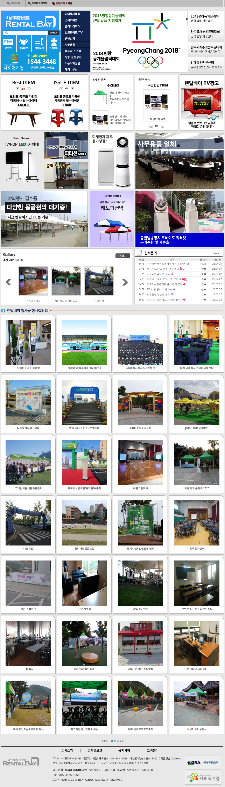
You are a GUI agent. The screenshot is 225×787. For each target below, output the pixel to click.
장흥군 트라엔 (28, 608)
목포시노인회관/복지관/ (33, 300)
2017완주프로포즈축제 (140, 729)
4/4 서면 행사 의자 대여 (160, 289)
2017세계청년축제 (84, 669)
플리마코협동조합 (84, 548)
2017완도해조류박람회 (140, 669)
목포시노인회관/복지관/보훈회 (84, 488)
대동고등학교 (66, 300)
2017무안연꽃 (140, 608)
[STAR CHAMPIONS (196, 428)
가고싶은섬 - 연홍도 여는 (84, 729)
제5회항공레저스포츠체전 (140, 367)
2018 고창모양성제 (140, 428)
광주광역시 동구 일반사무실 (196, 608)
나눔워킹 (28, 548)
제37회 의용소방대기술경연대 (84, 367)
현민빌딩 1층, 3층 (196, 669)
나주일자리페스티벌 (28, 428)
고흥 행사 (28, 669)
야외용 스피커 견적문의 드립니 (164, 279)
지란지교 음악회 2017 (197, 488)
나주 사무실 (84, 608)
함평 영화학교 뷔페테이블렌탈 (196, 367)
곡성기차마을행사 (197, 729)
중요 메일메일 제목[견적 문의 (163, 268)
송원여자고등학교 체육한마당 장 (165, 299)
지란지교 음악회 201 (98, 300)
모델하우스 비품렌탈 (28, 367)
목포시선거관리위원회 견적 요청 (165, 284)
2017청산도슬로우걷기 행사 (28, 729)
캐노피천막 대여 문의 (158, 274)
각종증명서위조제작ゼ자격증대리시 (166, 263)
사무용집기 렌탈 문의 (158, 294)
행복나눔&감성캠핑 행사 (140, 548)
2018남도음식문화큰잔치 (28, 488)
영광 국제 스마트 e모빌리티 (84, 428)
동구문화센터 (196, 548)
